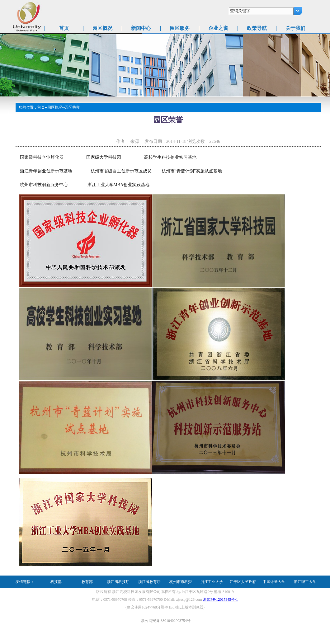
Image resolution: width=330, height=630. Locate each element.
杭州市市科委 (180, 582)
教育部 (87, 582)
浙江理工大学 (305, 582)
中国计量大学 (274, 582)
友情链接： (25, 582)
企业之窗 (218, 28)
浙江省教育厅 (149, 582)
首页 (64, 28)
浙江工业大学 (211, 582)
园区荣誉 (72, 107)
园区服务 (180, 28)
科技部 (56, 582)
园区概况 (102, 28)
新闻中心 (141, 28)
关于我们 (295, 28)
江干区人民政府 (243, 582)
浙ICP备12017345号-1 (220, 599)
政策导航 (257, 28)
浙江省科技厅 (118, 582)
